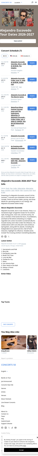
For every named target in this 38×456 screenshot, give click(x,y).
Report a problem (7, 358)
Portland (18, 130)
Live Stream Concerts (8, 402)
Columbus (14, 153)
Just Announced (6, 381)
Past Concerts (8, 324)
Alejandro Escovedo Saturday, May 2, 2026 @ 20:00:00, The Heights (18, 65)
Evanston (14, 101)
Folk (21, 190)
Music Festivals (6, 399)
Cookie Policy (5, 433)
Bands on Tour (6, 378)
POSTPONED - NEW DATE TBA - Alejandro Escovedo (18, 161)
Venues (3, 395)
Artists (3, 392)
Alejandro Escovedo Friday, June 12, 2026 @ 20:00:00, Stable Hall (18, 81)
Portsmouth (19, 140)
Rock (7, 188)
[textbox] (5, 371)
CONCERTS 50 (6, 2)
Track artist (18, 41)
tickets (32, 63)
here (24, 446)
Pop (11, 188)
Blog (2, 406)
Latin (12, 190)
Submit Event (5, 421)
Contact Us (4, 414)
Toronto (13, 167)
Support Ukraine (6, 423)
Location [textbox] (17, 3)
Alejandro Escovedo (18, 136)
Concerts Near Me (7, 385)
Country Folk (27, 190)
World (17, 190)
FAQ (2, 419)
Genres (3, 388)
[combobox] (18, 3)
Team (3, 416)
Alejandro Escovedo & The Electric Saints (18, 96)
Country (7, 190)
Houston (14, 72)
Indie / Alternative (19, 188)
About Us (4, 411)
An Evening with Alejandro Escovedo (18, 147)
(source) (23, 244)
